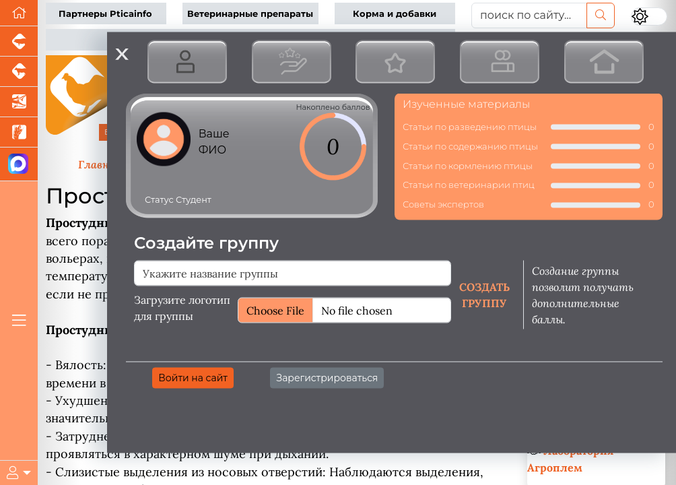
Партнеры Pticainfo (105, 14)
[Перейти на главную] (19, 13)
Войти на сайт (193, 377)
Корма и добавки (394, 14)
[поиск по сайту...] (529, 15)
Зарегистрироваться (327, 377)
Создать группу (484, 294)
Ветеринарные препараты (250, 14)
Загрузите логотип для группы (182, 307)
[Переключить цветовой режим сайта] (649, 16)
